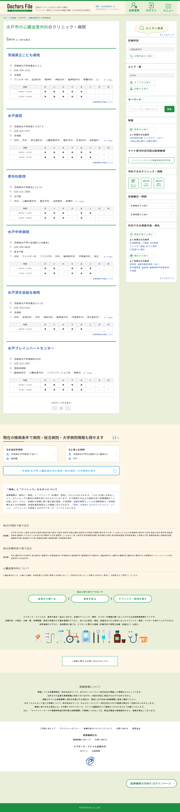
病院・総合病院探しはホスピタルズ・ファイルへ (107, 7)
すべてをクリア (167, 34)
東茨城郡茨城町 (90, 535)
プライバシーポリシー (70, 728)
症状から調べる (47, 598)
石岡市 (39, 532)
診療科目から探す (141, 56)
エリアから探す (140, 82)
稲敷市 (20, 535)
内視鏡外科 (148, 555)
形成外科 (27, 555)
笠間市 (96, 532)
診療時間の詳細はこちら (103, 102)
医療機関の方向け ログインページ (150, 783)
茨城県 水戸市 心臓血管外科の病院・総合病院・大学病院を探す (59, 470)
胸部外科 (131, 555)
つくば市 (115, 532)
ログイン (84, 750)
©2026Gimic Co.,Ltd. (90, 807)
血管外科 (14, 558)
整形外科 (19, 555)
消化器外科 (36, 555)
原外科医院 (17, 176)
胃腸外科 (45, 555)
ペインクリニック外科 (163, 555)
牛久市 (108, 532)
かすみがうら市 (29, 535)
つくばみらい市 (68, 535)
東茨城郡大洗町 (104, 535)
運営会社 (136, 728)
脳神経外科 (76, 555)
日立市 (20, 532)
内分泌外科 (23, 558)
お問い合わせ (122, 728)
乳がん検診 (151, 246)
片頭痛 (133, 270)
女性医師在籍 (136, 137)
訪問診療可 (151, 141)
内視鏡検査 (135, 242)
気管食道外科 (55, 555)
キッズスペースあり (153, 137)
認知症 (133, 264)
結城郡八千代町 (29, 538)
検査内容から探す (141, 234)
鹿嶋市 (134, 532)
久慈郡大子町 (142, 535)
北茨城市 (89, 532)
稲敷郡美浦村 (154, 535)
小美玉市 (79, 535)
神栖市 (46, 535)
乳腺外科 (95, 555)
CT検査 (145, 242)
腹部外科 (139, 555)
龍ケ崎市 (52, 532)
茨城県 (13, 17)
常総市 (65, 532)
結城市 (45, 532)
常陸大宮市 (155, 532)
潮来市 (141, 532)
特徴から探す (139, 129)
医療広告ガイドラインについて (98, 728)
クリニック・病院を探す (133, 598)
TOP (5, 17)
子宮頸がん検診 (137, 249)
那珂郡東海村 (130, 535)
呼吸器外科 (66, 555)
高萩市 (82, 532)
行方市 (52, 535)
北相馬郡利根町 (64, 538)
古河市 (32, 532)
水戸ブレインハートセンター (31, 348)
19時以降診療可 (137, 141)
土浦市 (26, 532)
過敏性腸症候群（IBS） (148, 264)
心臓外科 (115, 555)
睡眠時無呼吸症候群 (159, 267)
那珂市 (163, 532)
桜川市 (40, 535)
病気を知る (90, 598)
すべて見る (108, 80)
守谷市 (147, 532)
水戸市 (22, 17)
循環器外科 (86, 555)
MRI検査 (154, 242)
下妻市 (59, 532)
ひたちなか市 (125, 532)
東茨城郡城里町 (117, 535)
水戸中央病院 (18, 231)
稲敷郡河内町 (16, 538)
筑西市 (169, 532)
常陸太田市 (73, 532)
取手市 (102, 532)
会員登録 (96, 750)
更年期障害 (135, 267)
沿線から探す (139, 88)
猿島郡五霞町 (42, 538)
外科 (13, 555)
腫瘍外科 (123, 555)
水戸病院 (15, 115)
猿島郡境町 (53, 538)
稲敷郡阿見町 (166, 535)
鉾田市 (58, 535)
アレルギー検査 (137, 246)
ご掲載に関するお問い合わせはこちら (90, 661)
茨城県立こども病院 (24, 54)
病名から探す (139, 255)
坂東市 (14, 535)
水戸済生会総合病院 (24, 292)
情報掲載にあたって (82, 739)
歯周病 (145, 267)
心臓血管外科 (34, 17)
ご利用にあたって (48, 728)
